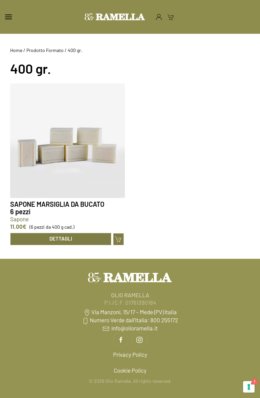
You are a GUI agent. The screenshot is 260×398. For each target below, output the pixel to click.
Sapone (19, 219)
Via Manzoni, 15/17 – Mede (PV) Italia (130, 311)
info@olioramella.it (130, 328)
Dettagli (60, 238)
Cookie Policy (130, 370)
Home (16, 50)
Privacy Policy (130, 354)
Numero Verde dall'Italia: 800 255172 (130, 320)
